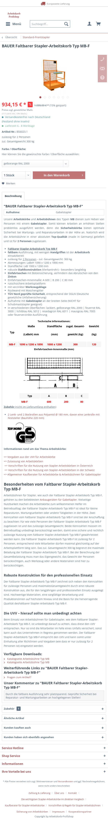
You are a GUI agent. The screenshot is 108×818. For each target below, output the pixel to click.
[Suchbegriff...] (50, 24)
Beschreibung (13, 196)
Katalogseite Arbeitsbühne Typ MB (26, 659)
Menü (13, 23)
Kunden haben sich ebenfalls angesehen (29, 737)
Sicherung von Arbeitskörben (32, 811)
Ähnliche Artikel (14, 718)
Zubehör (12, 708)
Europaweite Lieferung (54, 3)
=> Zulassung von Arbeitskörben (23, 461)
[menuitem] (13, 24)
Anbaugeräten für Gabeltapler (58, 499)
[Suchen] (66, 24)
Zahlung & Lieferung (39, 793)
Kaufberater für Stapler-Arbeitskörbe (24, 805)
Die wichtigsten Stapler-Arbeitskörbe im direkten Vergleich (52, 799)
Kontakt (72, 793)
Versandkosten (65, 781)
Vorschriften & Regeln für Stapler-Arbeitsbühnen (74, 805)
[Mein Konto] (89, 24)
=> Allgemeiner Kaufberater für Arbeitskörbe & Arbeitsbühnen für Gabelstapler (52, 474)
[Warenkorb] (98, 24)
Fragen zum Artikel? (17, 677)
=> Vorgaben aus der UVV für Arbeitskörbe (29, 457)
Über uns (59, 793)
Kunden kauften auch (17, 727)
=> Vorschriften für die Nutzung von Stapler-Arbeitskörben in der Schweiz (49, 470)
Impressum (58, 811)
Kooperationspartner (79, 811)
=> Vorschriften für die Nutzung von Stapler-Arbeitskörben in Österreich (48, 465)
